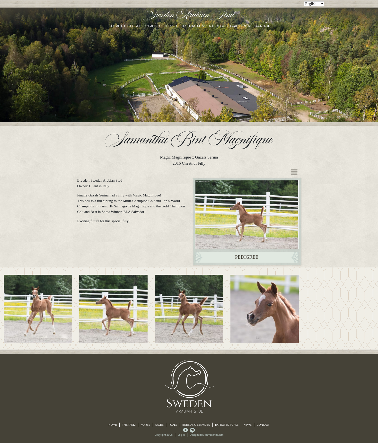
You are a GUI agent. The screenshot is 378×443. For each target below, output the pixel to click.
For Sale (149, 26)
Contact (262, 26)
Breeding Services (196, 26)
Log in (181, 435)
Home (115, 26)
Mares (145, 425)
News (248, 26)
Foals (173, 425)
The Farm (131, 26)
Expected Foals (227, 26)
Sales (159, 425)
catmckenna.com (213, 435)
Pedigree (247, 257)
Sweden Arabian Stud (189, 15)
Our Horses (168, 26)
